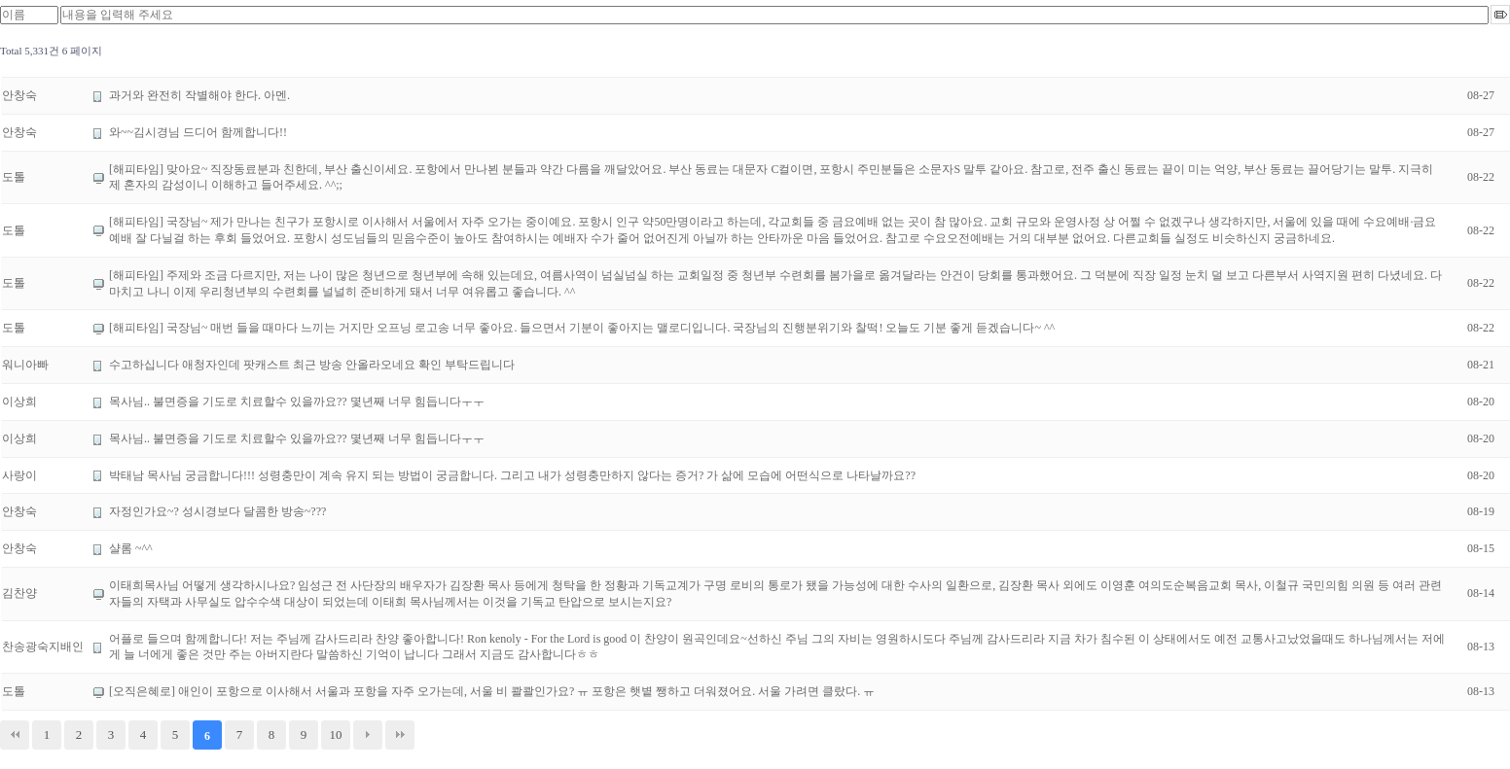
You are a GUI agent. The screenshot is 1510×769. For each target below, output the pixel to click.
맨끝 (399, 735)
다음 (367, 735)
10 (336, 734)
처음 (14, 735)
